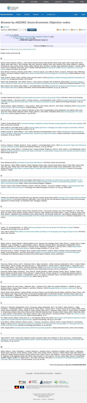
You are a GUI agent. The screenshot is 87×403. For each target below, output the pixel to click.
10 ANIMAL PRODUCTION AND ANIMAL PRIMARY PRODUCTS (30, 37)
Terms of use (36, 399)
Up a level (6, 27)
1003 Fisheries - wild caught (23, 38)
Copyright (29, 373)
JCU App (34, 2)
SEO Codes (9, 35)
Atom (60, 30)
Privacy (44, 399)
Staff (22, 2)
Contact (71, 2)
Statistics (58, 373)
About (19, 14)
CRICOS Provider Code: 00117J (43, 395)
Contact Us (51, 14)
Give (82, 2)
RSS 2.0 (75, 30)
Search (27, 14)
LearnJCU (58, 2)
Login (76, 14)
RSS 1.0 (67, 30)
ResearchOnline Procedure (43, 373)
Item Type (50, 46)
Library (46, 2)
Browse (36, 14)
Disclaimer (51, 399)
